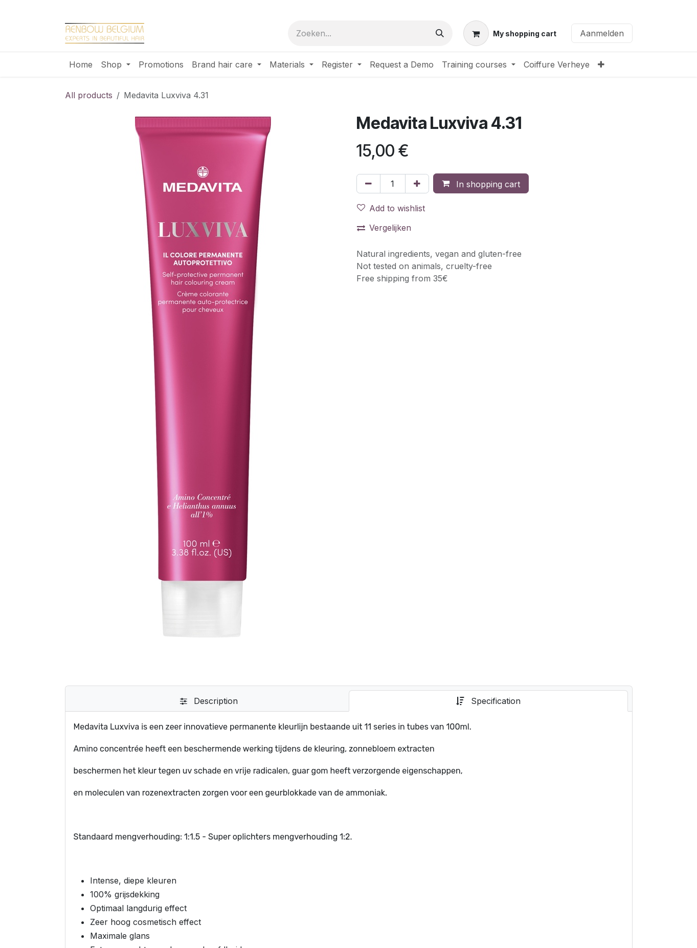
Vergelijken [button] (384, 228)
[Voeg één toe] (417, 183)
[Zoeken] (440, 33)
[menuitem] (81, 64)
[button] (481, 183)
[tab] (209, 701)
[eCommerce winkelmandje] (510, 33)
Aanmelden (602, 33)
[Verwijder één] (368, 183)
